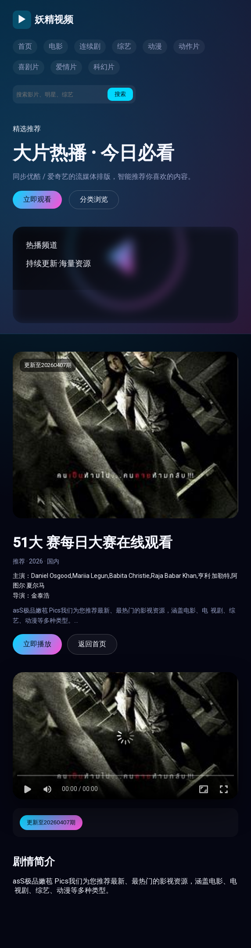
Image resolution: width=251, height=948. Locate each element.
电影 (56, 46)
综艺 (124, 46)
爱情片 (66, 67)
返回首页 (92, 644)
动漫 (155, 46)
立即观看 (37, 199)
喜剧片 (28, 67)
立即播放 (37, 644)
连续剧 (89, 46)
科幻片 (104, 67)
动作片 (189, 46)
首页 (25, 46)
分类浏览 (94, 199)
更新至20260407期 (51, 822)
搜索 (120, 94)
